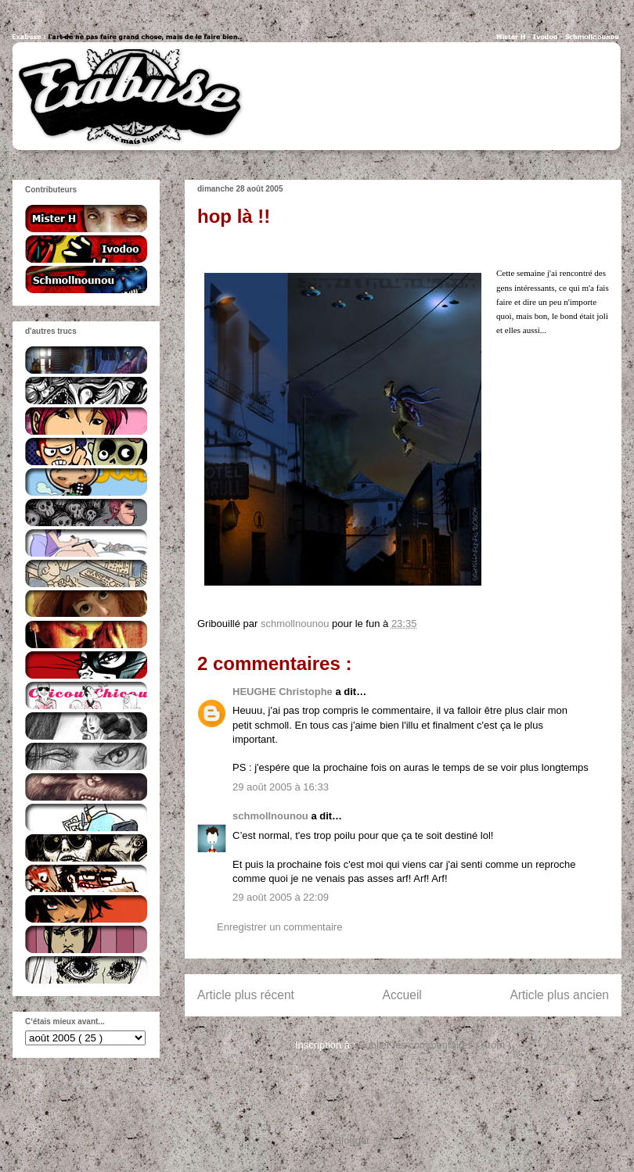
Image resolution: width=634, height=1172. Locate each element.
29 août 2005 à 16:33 (280, 787)
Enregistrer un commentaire (279, 927)
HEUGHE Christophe (283, 691)
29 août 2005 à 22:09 (280, 897)
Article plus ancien (559, 995)
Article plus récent (245, 995)
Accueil (402, 995)
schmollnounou (271, 816)
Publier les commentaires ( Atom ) (434, 1045)
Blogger (352, 1140)
